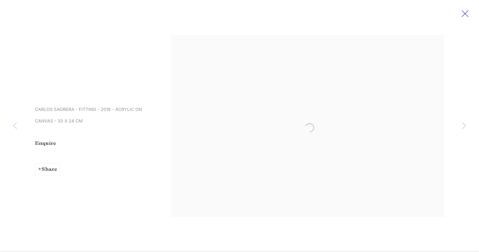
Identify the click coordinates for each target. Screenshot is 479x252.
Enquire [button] (45, 144)
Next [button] (464, 126)
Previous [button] (15, 126)
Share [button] (49, 170)
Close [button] (465, 15)
